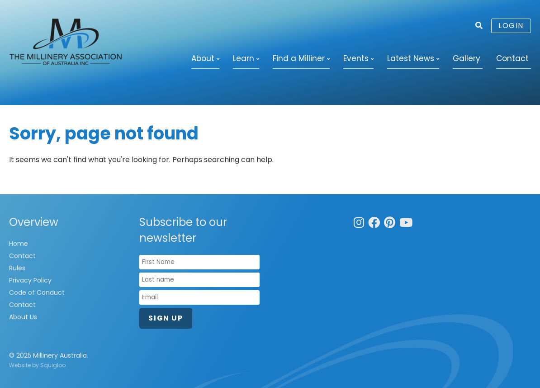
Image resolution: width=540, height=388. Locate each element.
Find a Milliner (299, 58)
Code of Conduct (37, 292)
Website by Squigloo (37, 365)
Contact (512, 58)
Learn (243, 58)
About (202, 58)
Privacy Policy (30, 280)
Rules (17, 268)
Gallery (466, 58)
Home (18, 243)
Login (511, 25)
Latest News (410, 58)
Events (356, 58)
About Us (23, 316)
